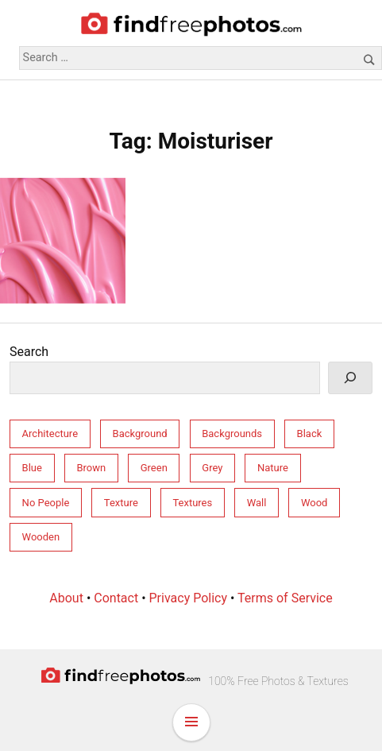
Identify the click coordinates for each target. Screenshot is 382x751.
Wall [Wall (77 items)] (257, 503)
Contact (116, 598)
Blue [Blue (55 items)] (32, 468)
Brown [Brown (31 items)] (91, 468)
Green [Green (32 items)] (154, 468)
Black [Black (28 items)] (309, 433)
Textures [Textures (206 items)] (192, 503)
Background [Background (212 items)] (140, 433)
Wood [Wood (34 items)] (314, 503)
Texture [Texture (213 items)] (121, 503)
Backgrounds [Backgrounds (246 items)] (232, 433)
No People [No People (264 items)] (46, 503)
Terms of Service (285, 598)
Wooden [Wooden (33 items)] (41, 537)
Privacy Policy (188, 598)
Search (29, 351)
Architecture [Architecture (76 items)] (50, 433)
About (66, 598)
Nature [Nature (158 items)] (272, 468)
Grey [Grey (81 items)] (212, 468)
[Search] (350, 378)
